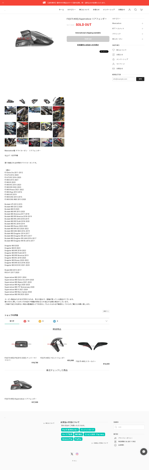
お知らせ (96, 10)
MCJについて (84, 10)
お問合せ (121, 10)
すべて (12, 321)
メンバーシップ (109, 10)
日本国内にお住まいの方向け (88, 45)
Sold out (88, 39)
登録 (140, 79)
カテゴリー (71, 10)
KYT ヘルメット (118, 28)
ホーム (61, 10)
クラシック (116, 34)
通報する (106, 311)
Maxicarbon (116, 23)
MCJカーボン (117, 39)
